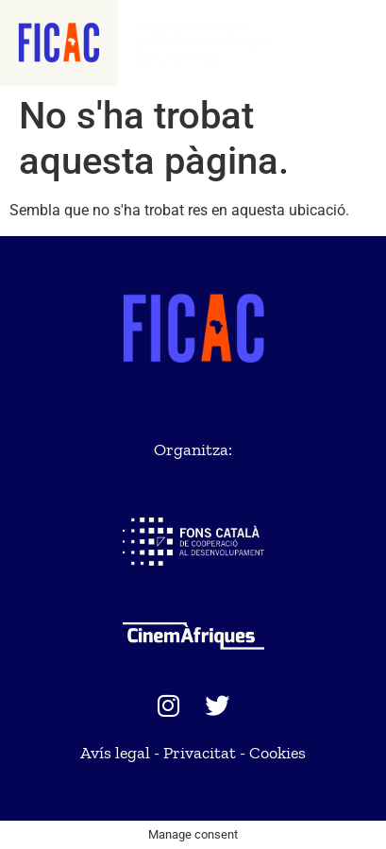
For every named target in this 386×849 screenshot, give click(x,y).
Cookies (277, 752)
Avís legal (115, 752)
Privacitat (199, 752)
